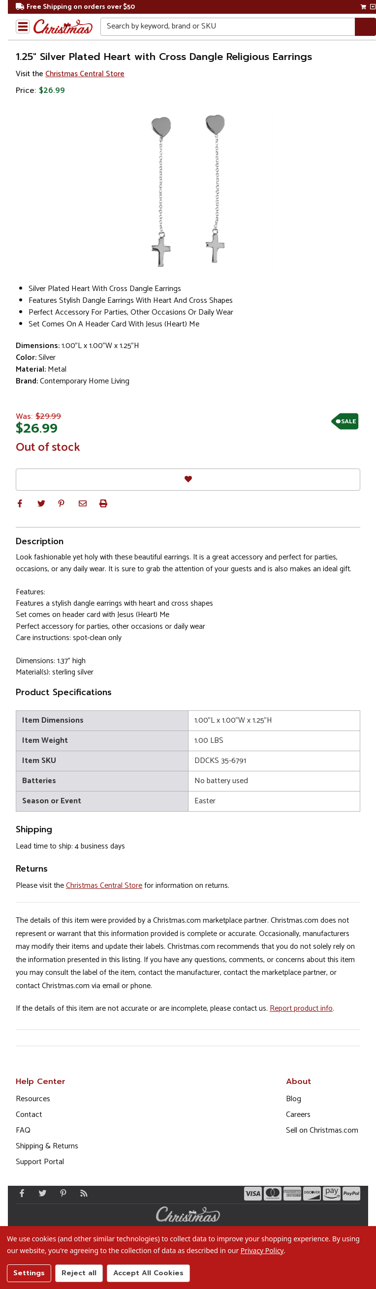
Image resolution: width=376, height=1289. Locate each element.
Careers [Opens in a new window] (298, 1114)
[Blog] (82, 1193)
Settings (29, 1273)
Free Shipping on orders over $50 (75, 7)
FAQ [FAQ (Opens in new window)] (23, 1130)
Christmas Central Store (85, 74)
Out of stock (48, 448)
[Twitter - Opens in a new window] (40, 1193)
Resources (33, 1099)
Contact (29, 1114)
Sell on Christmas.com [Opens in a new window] (322, 1130)
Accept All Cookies (148, 1273)
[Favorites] (188, 480)
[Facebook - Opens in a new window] (20, 1193)
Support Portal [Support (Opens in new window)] (40, 1162)
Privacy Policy (262, 1250)
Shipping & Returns (47, 1146)
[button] (20, 503)
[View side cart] (373, 7)
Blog (293, 1099)
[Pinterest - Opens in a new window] (61, 1193)
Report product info (301, 1008)
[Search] (365, 27)
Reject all (79, 1273)
